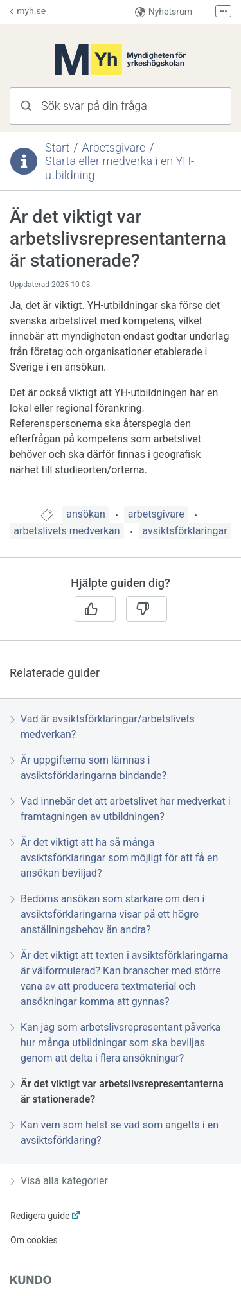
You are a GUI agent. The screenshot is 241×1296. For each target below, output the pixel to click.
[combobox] (120, 106)
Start (57, 147)
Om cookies (34, 1240)
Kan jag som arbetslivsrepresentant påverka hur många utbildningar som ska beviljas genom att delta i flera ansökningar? (115, 1042)
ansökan (85, 514)
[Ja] (95, 609)
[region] (120, 356)
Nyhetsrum (163, 11)
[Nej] (146, 609)
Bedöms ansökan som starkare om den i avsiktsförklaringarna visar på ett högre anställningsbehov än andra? (107, 914)
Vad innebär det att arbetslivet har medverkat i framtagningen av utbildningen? (120, 809)
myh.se (28, 11)
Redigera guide (40, 1216)
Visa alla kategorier (59, 1181)
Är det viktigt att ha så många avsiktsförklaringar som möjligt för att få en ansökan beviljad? (114, 857)
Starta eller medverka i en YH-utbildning (119, 168)
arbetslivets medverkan (66, 531)
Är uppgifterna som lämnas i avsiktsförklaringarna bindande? (88, 768)
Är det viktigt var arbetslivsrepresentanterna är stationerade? (117, 1091)
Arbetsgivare (113, 147)
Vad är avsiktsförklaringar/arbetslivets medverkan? (102, 726)
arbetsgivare (156, 514)
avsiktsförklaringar (185, 531)
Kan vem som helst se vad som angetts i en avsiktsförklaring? (114, 1132)
